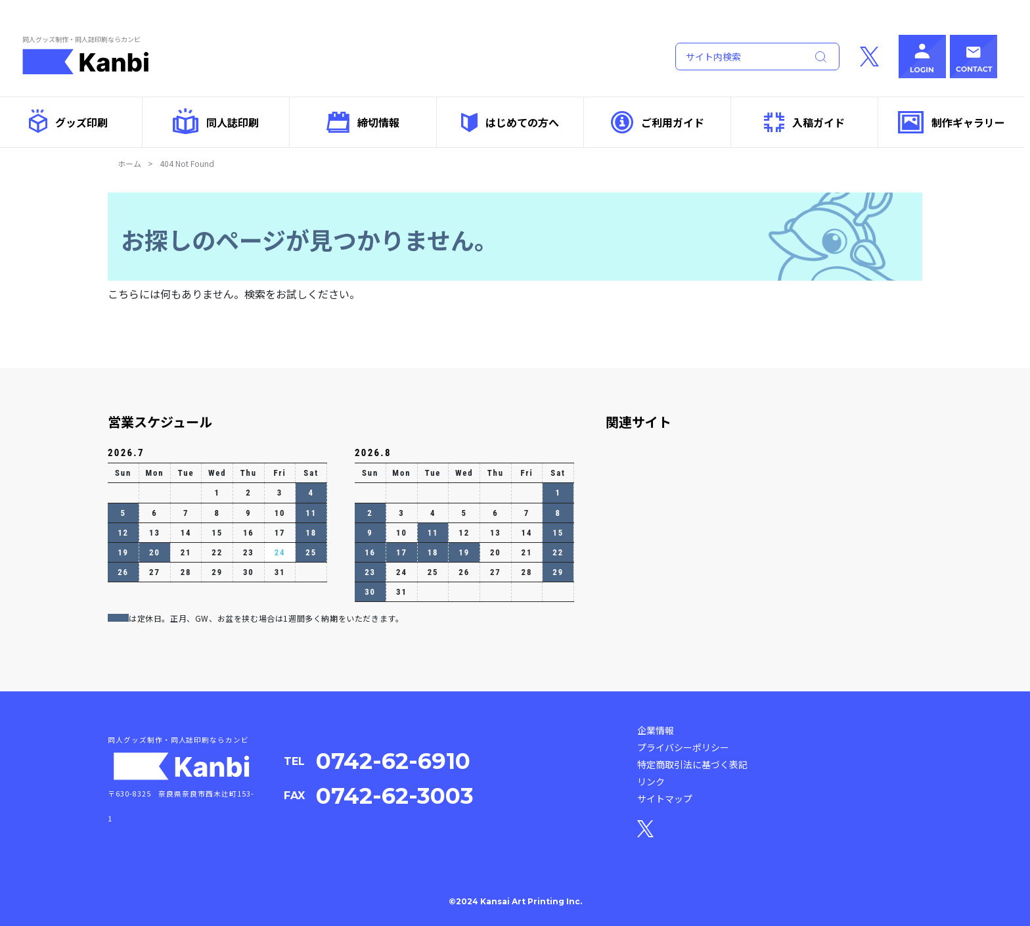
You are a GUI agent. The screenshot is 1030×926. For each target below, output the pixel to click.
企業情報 (655, 730)
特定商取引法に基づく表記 (692, 764)
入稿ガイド (804, 122)
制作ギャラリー (951, 122)
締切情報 (362, 122)
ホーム (129, 163)
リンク (651, 781)
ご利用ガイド (657, 122)
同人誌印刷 (216, 121)
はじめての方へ (510, 122)
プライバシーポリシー (683, 747)
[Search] (738, 56)
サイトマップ (664, 798)
